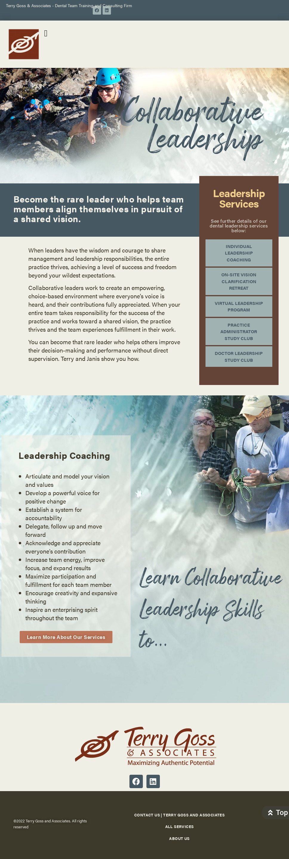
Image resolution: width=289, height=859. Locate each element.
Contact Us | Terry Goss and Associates (179, 815)
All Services (179, 826)
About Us (179, 838)
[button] (46, 33)
